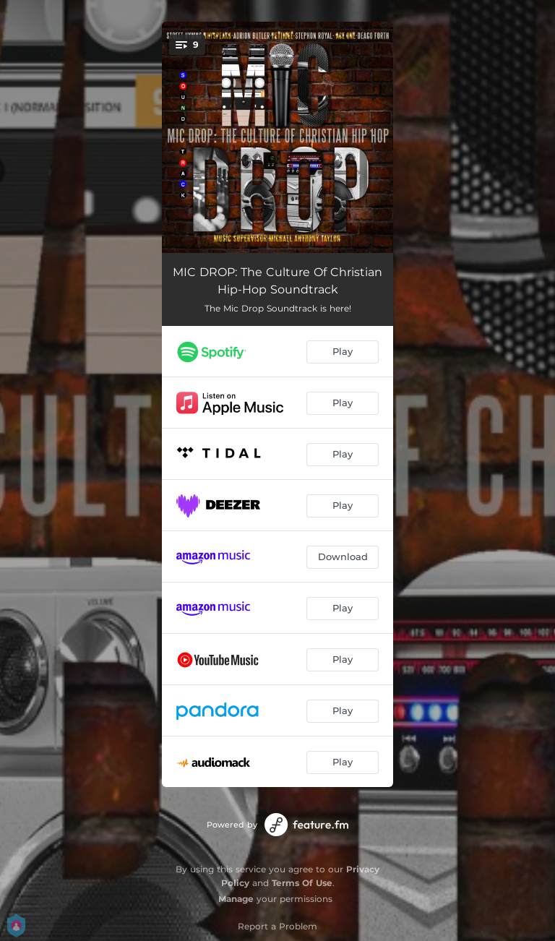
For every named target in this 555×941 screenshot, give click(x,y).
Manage (236, 898)
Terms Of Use (302, 882)
